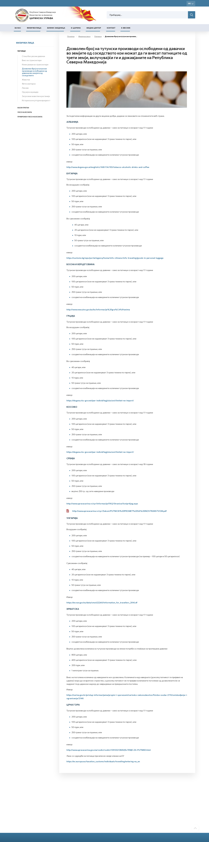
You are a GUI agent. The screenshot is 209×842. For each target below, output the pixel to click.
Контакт (111, 28)
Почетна (70, 36)
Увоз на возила (24, 112)
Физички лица (34, 28)
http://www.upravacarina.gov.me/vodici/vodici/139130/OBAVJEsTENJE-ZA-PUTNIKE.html (108, 750)
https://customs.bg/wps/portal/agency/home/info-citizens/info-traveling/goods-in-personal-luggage (114, 258)
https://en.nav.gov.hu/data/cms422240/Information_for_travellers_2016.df (101, 602)
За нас (18, 28)
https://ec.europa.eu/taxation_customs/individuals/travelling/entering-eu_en (103, 761)
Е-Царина (76, 28)
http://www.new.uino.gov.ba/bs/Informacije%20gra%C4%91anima (98, 309)
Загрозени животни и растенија (36, 96)
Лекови (25, 88)
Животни (26, 79)
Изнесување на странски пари (35, 64)
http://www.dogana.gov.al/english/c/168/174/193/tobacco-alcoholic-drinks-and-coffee (107, 167)
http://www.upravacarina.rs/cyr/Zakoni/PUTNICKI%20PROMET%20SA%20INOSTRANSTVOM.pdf (119, 511)
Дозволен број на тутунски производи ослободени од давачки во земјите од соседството (34, 72)
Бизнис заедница (56, 28)
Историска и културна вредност (36, 100)
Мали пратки (23, 108)
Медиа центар (94, 28)
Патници (21, 51)
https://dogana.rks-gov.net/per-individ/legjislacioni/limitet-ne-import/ (100, 400)
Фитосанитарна (29, 84)
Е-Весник (125, 28)
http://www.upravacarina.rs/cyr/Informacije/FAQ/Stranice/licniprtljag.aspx (102, 503)
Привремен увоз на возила (29, 117)
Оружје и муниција (30, 92)
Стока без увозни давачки (33, 56)
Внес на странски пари (32, 60)
